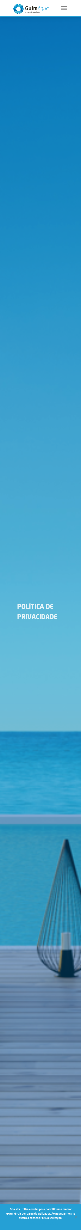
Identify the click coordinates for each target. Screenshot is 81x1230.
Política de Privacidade (43, 1223)
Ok (25, 1223)
